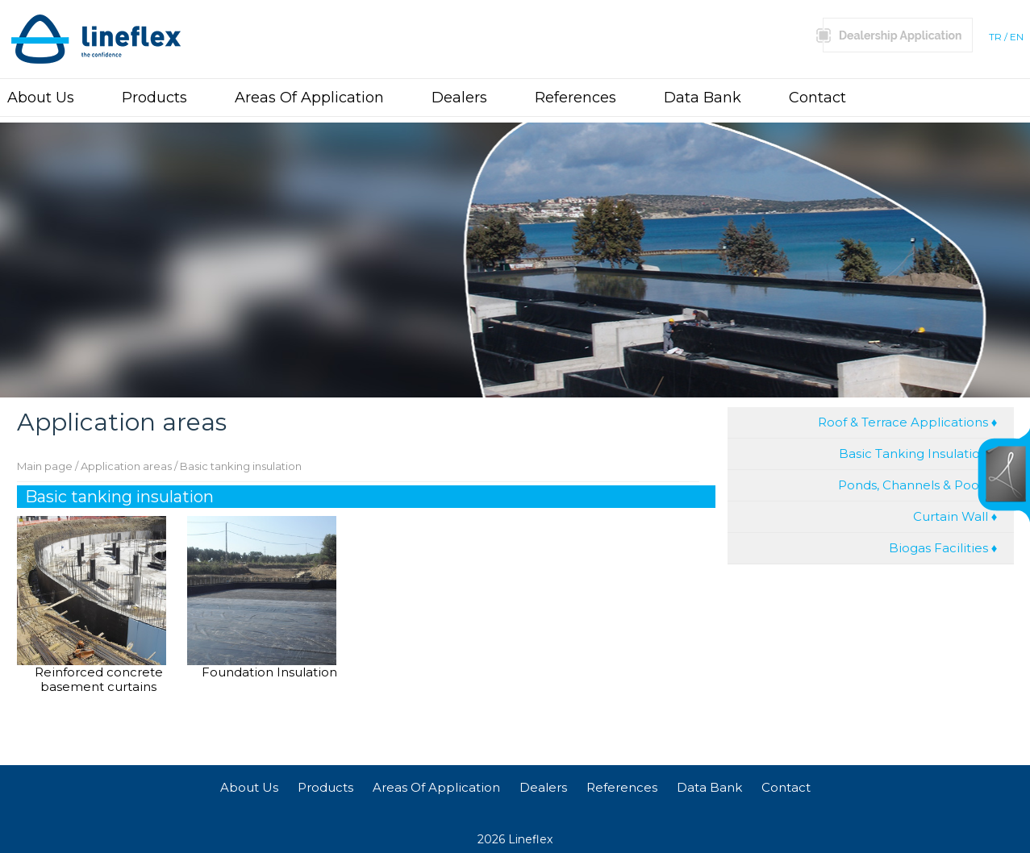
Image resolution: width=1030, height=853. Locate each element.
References (575, 97)
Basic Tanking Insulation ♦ (918, 453)
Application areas (126, 466)
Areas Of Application (309, 97)
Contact (817, 97)
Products (154, 97)
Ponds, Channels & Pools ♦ (918, 485)
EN (1017, 37)
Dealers (459, 97)
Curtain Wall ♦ (955, 516)
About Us (40, 97)
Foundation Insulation (269, 672)
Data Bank (702, 97)
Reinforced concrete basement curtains (99, 677)
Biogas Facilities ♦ (943, 547)
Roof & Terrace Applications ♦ (908, 422)
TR (995, 37)
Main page (45, 466)
